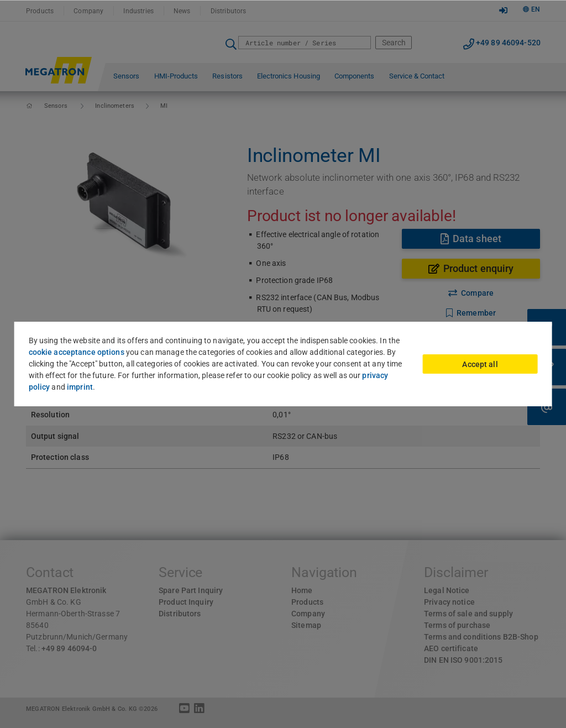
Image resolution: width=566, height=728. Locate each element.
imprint (80, 387)
